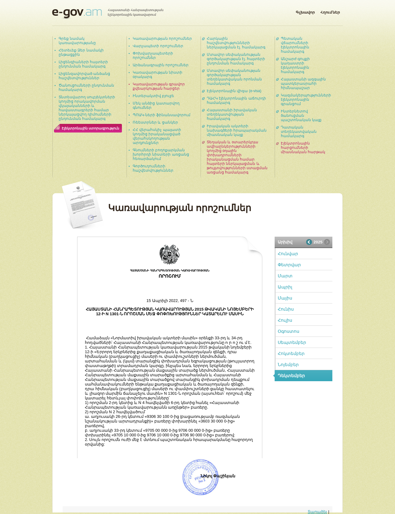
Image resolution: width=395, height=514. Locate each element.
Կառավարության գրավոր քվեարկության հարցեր (159, 86)
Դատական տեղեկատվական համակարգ (299, 131)
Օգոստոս (288, 331)
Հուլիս (285, 320)
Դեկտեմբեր (291, 375)
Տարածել (317, 511)
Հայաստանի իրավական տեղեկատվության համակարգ (232, 114)
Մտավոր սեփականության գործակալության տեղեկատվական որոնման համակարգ (234, 77)
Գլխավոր (305, 11)
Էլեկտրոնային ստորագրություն (90, 128)
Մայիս (285, 298)
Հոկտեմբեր (291, 353)
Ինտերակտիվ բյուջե (153, 96)
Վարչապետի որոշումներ (158, 46)
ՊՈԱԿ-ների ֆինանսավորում (161, 115)
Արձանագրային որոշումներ (161, 65)
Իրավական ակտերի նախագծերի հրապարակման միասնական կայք (237, 130)
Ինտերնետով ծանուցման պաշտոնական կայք (301, 115)
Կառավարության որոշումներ (162, 38)
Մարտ (285, 275)
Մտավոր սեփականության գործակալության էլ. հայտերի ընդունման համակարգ (236, 58)
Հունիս (286, 309)
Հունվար (288, 253)
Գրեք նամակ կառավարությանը (77, 40)
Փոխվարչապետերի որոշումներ (153, 55)
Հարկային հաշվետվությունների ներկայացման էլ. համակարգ (236, 42)
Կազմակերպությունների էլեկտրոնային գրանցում (306, 99)
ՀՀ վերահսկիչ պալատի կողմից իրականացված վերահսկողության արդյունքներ (157, 136)
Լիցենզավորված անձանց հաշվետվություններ (84, 75)
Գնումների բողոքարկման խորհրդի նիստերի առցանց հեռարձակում (161, 154)
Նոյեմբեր (288, 364)
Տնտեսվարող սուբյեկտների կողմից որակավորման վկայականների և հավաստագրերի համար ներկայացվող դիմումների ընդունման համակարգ (87, 108)
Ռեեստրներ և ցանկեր (155, 122)
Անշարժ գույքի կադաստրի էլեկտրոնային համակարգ (295, 65)
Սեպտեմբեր (292, 342)
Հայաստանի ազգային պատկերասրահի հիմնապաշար (303, 83)
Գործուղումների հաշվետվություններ (153, 168)
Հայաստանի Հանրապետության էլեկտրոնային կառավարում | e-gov (107, 14)
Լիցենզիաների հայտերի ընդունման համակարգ (83, 64)
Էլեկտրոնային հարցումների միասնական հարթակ (303, 147)
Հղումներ (330, 11)
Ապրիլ (285, 286)
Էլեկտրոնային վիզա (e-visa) (234, 91)
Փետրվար (289, 264)
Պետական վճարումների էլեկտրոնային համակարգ (295, 45)
